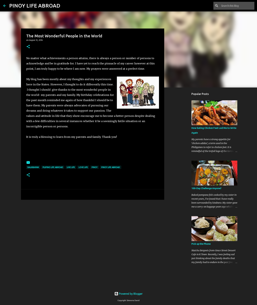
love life (83, 167)
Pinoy (95, 167)
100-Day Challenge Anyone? (206, 188)
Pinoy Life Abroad (110, 167)
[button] (28, 47)
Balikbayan (33, 167)
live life (71, 167)
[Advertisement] (93, 228)
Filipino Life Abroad (53, 167)
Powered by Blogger (128, 293)
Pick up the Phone (201, 244)
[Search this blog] (237, 6)
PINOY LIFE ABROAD (34, 6)
